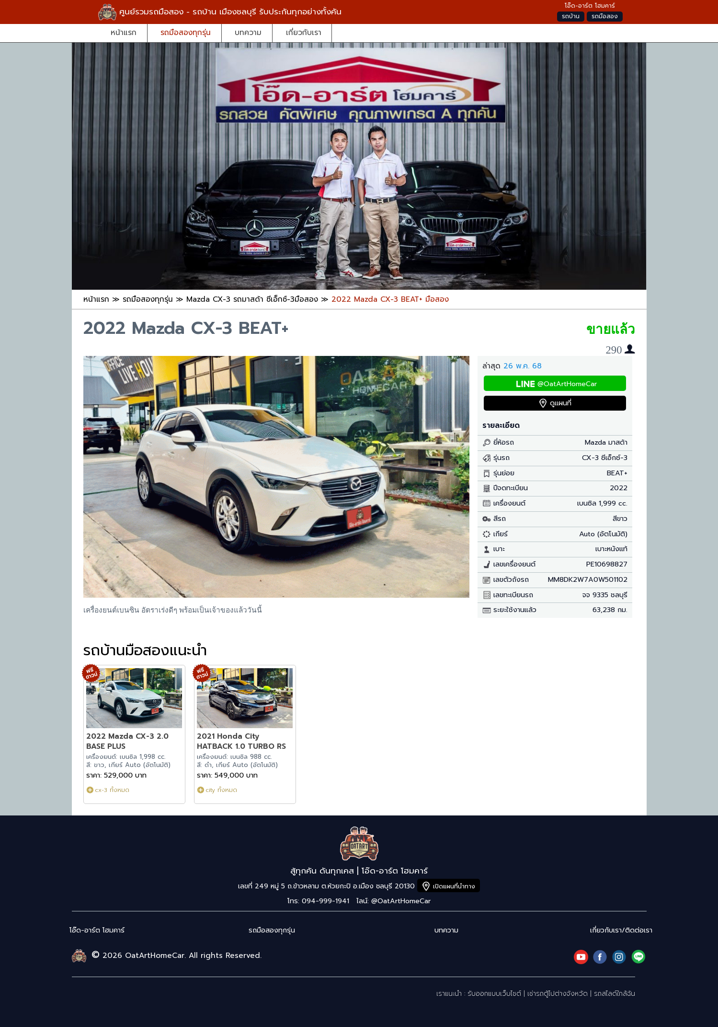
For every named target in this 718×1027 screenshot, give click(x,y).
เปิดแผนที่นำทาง (454, 886)
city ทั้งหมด (221, 789)
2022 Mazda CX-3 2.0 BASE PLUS (127, 741)
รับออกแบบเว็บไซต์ (494, 994)
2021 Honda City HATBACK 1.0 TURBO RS (241, 741)
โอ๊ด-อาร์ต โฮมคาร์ (97, 930)
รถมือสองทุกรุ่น (185, 32)
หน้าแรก (124, 32)
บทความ (248, 32)
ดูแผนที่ (560, 403)
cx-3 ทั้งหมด (112, 789)
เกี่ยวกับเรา (303, 32)
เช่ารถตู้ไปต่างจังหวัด (557, 994)
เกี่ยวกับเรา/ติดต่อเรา (621, 930)
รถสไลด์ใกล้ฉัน (614, 994)
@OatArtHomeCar (567, 384)
